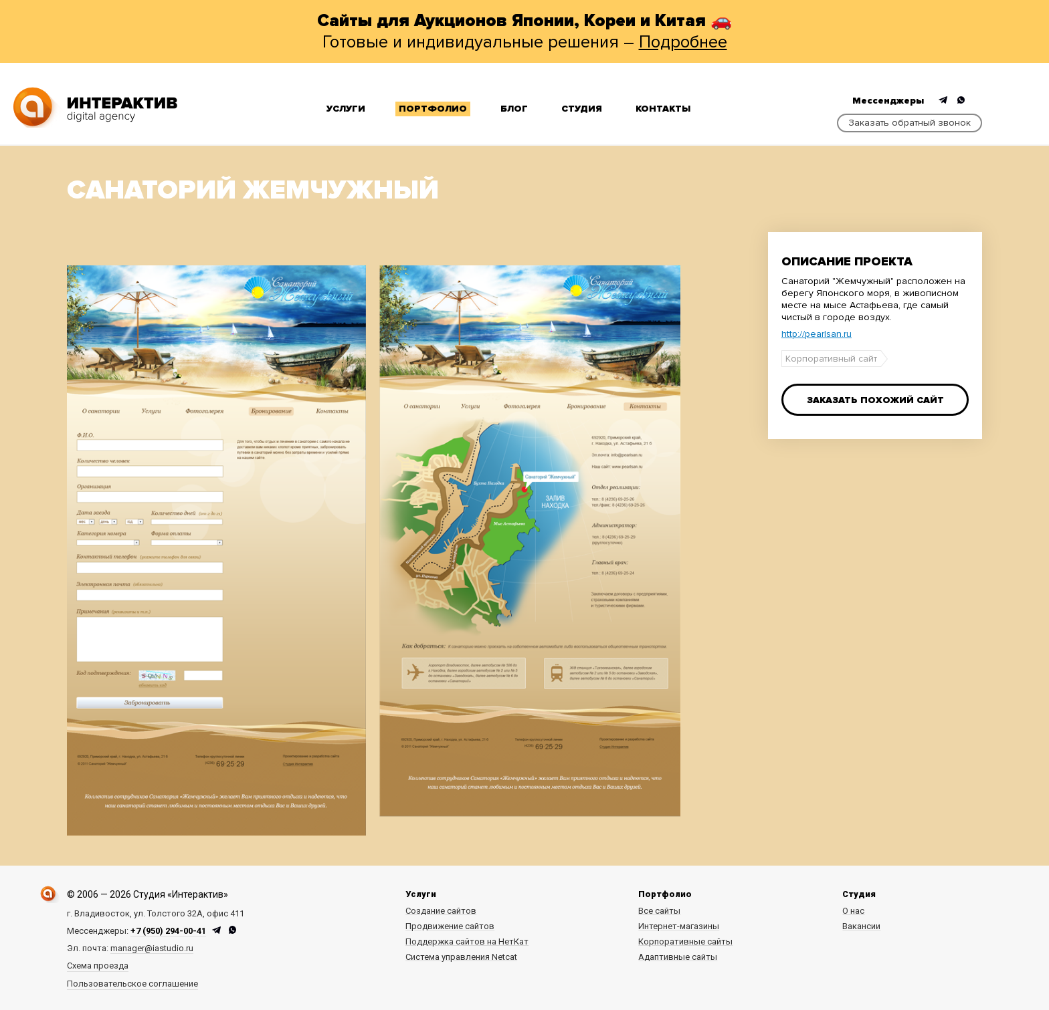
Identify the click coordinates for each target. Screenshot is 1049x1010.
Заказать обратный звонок (909, 122)
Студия (581, 108)
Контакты (663, 108)
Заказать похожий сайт (875, 400)
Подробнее (683, 42)
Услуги (345, 108)
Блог (514, 108)
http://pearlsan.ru (816, 334)
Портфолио (433, 108)
